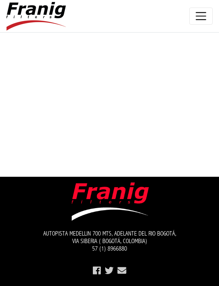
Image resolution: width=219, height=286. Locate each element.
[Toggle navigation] (201, 16)
